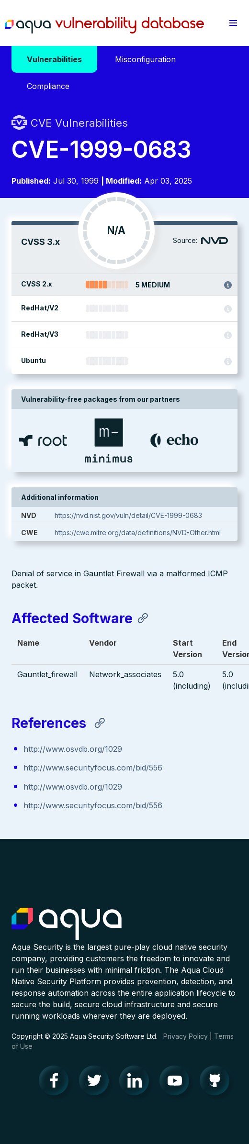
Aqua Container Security (66, 924)
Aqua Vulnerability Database (104, 25)
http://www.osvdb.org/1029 (72, 749)
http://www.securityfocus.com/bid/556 (92, 767)
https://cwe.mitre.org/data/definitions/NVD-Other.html (138, 532)
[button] (233, 23)
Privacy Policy (185, 1036)
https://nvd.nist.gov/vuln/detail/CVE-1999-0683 (128, 515)
